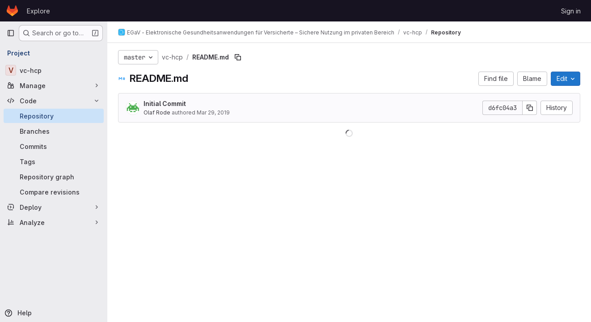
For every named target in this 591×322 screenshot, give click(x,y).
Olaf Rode (157, 112)
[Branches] (54, 131)
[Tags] (54, 161)
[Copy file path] (238, 57)
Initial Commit (165, 103)
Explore (38, 11)
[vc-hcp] (54, 70)
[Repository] (54, 116)
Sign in (571, 11)
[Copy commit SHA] (530, 108)
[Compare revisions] (54, 192)
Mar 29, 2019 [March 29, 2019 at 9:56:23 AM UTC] (213, 112)
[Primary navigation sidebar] (11, 33)
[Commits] (54, 146)
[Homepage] (12, 11)
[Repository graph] (54, 176)
